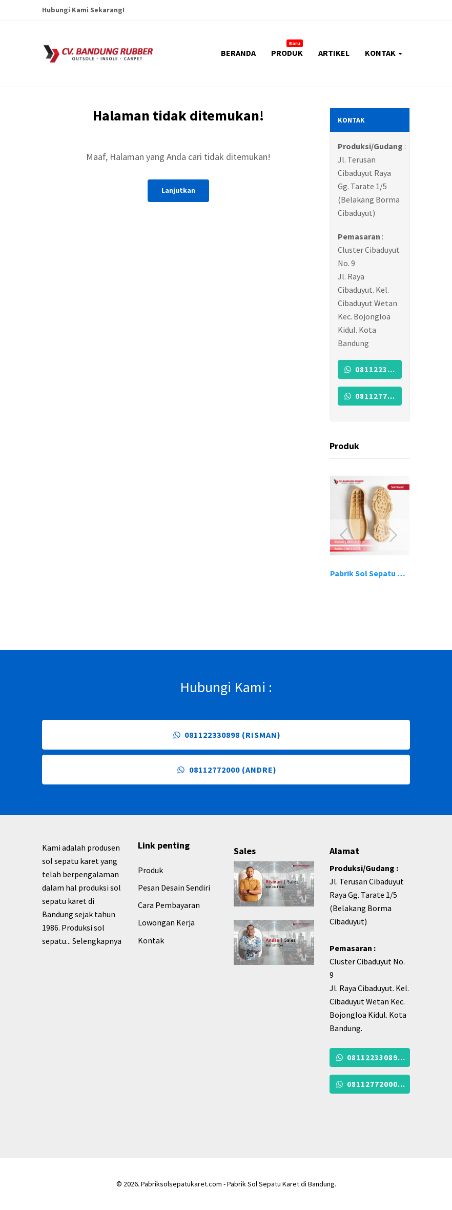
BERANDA (238, 53)
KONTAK (383, 53)
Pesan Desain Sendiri (174, 887)
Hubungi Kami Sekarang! (83, 9)
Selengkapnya (96, 941)
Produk (150, 870)
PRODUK (287, 48)
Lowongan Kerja (166, 922)
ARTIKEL (334, 53)
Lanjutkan (178, 190)
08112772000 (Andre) (372, 396)
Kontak (151, 940)
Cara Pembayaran (169, 905)
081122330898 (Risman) (372, 369)
